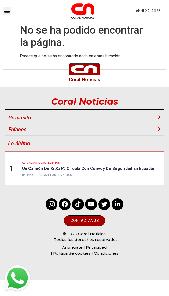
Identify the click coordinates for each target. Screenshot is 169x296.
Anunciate (72, 247)
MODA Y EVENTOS (49, 162)
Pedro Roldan (38, 174)
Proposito (19, 118)
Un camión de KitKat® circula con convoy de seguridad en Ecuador (88, 168)
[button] (7, 11)
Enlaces (17, 129)
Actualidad (29, 162)
